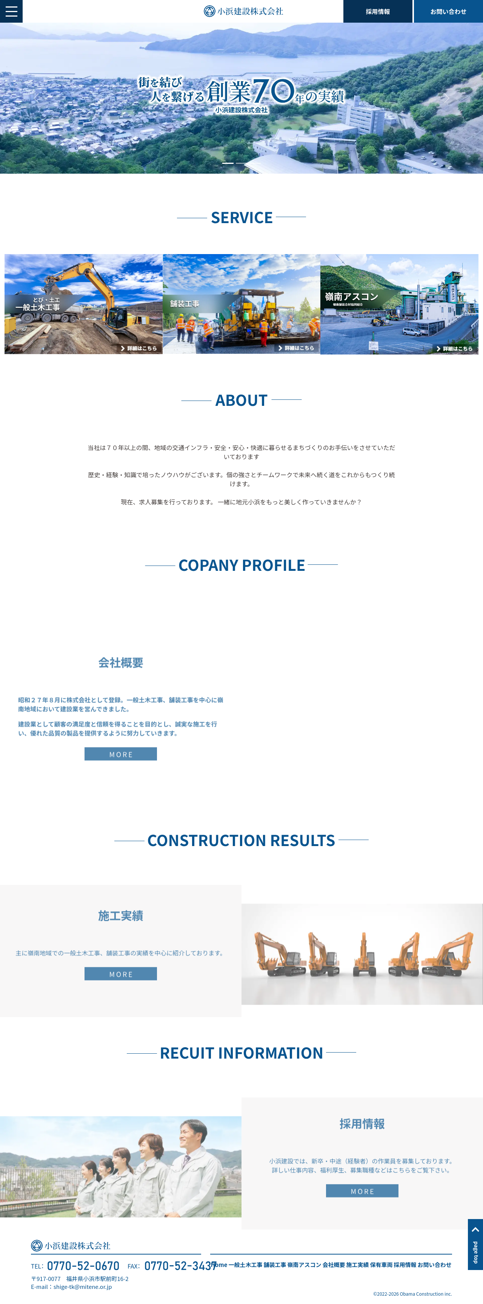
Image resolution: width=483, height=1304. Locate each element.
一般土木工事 (245, 1265)
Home (219, 1265)
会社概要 (333, 1265)
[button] (11, 11)
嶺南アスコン (304, 1265)
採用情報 (378, 11)
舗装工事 (274, 1265)
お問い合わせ (448, 11)
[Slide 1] (228, 163)
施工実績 (357, 1265)
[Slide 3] (255, 163)
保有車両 (381, 1265)
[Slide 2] (241, 163)
